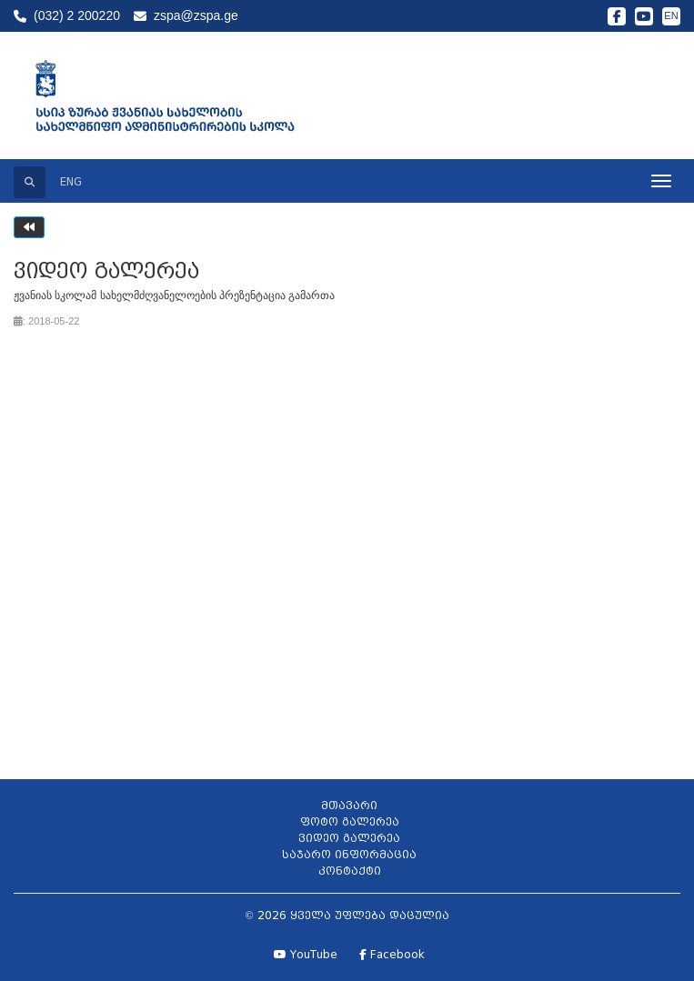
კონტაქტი (349, 870)
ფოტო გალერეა (349, 821)
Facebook (392, 954)
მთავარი (349, 805)
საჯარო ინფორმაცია (349, 854)
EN (671, 15)
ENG (71, 181)
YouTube (305, 954)
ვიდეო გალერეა (349, 838)
